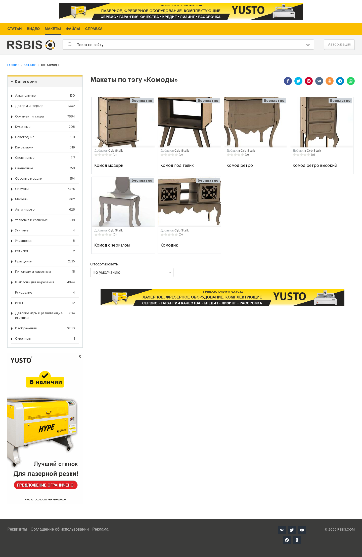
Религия (45, 251)
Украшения (45, 240)
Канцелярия (45, 147)
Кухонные (45, 127)
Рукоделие (45, 292)
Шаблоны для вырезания (45, 282)
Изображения (45, 328)
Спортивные (45, 157)
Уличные (45, 230)
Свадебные (45, 168)
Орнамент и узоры (45, 116)
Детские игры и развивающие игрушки (45, 315)
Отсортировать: (131, 270)
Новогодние (45, 137)
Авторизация (339, 44)
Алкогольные (45, 95)
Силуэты (45, 189)
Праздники (45, 261)
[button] (288, 81)
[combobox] (188, 44)
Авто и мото (45, 209)
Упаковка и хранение (45, 220)
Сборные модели (45, 178)
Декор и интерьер (45, 106)
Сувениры (45, 338)
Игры (45, 303)
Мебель (45, 199)
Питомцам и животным (45, 271)
